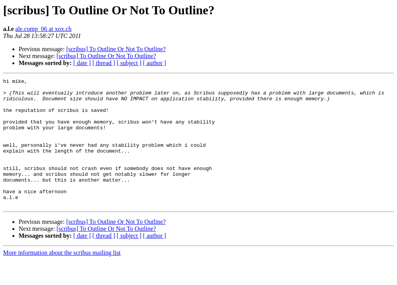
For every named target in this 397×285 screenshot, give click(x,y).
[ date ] (82, 63)
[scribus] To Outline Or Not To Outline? (116, 49)
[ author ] (154, 63)
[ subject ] (129, 63)
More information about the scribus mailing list (62, 278)
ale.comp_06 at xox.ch (44, 29)
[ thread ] (103, 63)
